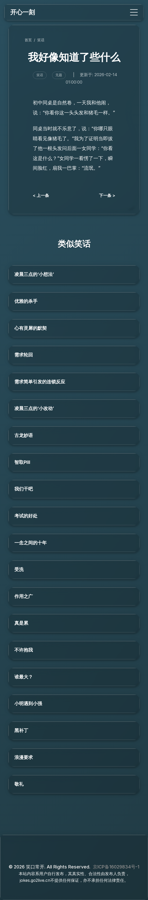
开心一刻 (22, 12)
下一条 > (107, 195)
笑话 (40, 40)
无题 (58, 75)
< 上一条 (41, 195)
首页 (28, 40)
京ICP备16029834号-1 (116, 866)
